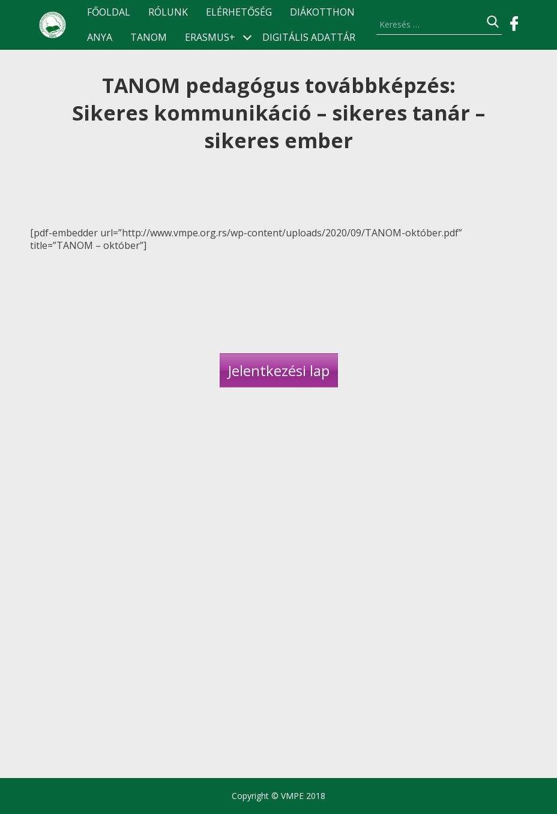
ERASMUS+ (210, 37)
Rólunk (168, 12)
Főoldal (108, 12)
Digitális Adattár (308, 37)
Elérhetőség (239, 12)
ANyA (99, 37)
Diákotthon (322, 12)
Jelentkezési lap (279, 370)
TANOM (148, 37)
